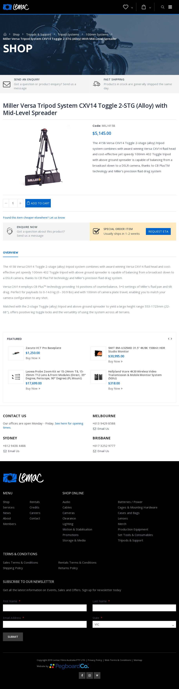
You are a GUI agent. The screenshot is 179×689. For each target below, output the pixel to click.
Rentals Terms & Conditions (77, 562)
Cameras (69, 513)
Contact (35, 518)
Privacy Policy (95, 660)
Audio (66, 502)
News (7, 513)
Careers (35, 513)
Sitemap (138, 660)
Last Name (101, 601)
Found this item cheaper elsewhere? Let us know (34, 217)
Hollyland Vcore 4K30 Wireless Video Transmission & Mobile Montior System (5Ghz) (135, 375)
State (98, 618)
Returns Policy (68, 568)
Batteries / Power (130, 502)
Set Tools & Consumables (135, 535)
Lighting (68, 524)
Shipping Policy (13, 568)
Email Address (13, 618)
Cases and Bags (129, 513)
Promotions (71, 535)
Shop (16, 34)
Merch (122, 524)
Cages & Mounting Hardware (137, 507)
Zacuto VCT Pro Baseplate (43, 348)
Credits (35, 507)
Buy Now (33, 358)
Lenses (123, 518)
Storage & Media (74, 540)
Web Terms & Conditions (118, 660)
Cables (67, 507)
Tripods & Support (38, 34)
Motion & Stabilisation (77, 529)
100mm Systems (97, 34)
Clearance (69, 518)
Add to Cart (40, 203)
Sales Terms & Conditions (20, 562)
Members (9, 524)
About (7, 518)
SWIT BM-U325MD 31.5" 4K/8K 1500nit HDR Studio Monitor (136, 349)
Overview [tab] (10, 252)
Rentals (35, 502)
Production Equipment (133, 529)
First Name (11, 601)
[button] (128, 7)
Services (9, 507)
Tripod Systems (68, 34)
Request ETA (158, 231)
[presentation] (168, 338)
